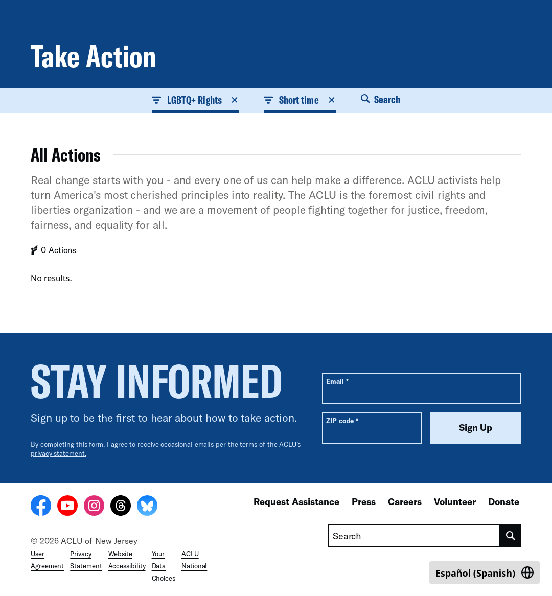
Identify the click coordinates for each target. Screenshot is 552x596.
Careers (405, 501)
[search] (510, 535)
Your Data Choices (163, 565)
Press (364, 501)
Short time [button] (300, 99)
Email (337, 381)
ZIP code (342, 420)
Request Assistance (296, 501)
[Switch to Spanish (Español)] (484, 572)
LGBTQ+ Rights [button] (195, 99)
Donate (503, 501)
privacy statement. (58, 453)
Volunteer (455, 501)
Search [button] (381, 99)
